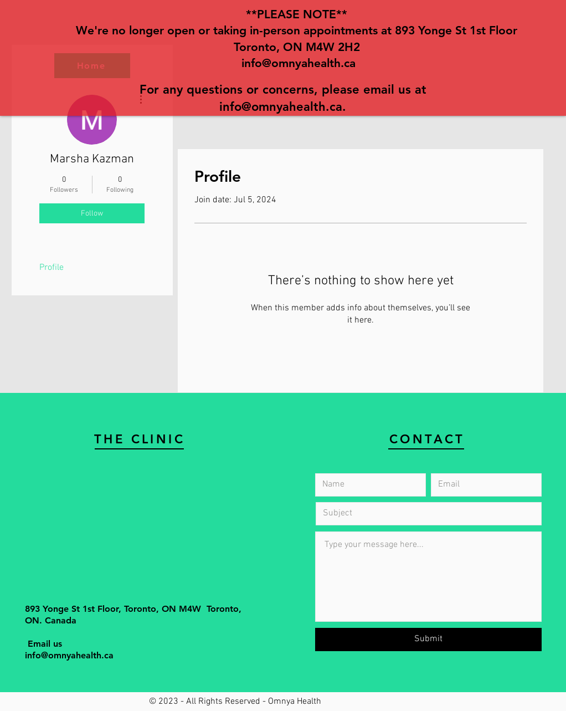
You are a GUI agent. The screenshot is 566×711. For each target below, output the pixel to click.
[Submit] (428, 639)
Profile (51, 267)
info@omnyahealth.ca (298, 63)
